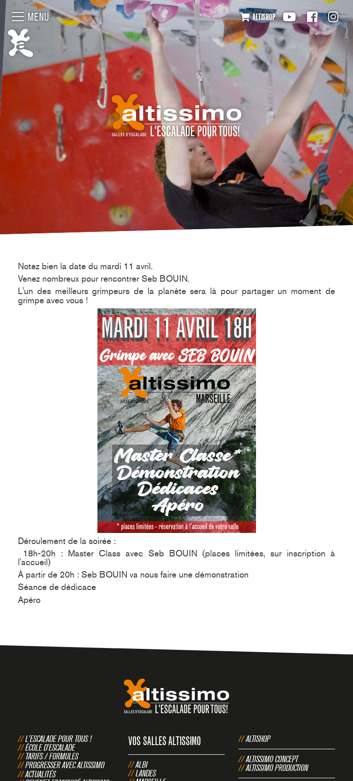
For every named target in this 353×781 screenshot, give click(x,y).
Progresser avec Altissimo (64, 764)
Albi (142, 764)
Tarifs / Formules (51, 756)
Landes (146, 773)
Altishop (258, 738)
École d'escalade (50, 747)
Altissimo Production (277, 767)
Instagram (333, 17)
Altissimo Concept (272, 758)
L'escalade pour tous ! (58, 738)
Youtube (289, 17)
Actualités (40, 774)
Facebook (312, 17)
